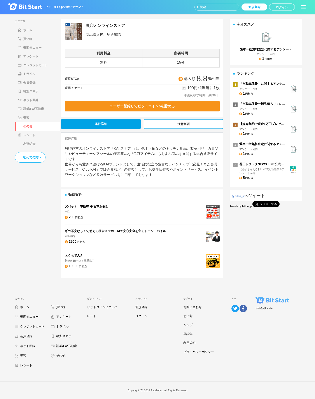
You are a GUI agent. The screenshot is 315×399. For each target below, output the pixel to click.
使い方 (187, 316)
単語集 (187, 334)
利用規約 (189, 343)
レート (91, 316)
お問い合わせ (192, 307)
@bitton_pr (238, 196)
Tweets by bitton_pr (241, 206)
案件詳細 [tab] (101, 124)
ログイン (141, 316)
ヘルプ (187, 325)
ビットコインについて (102, 307)
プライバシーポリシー (198, 352)
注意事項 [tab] (183, 124)
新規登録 (141, 307)
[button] (303, 6)
